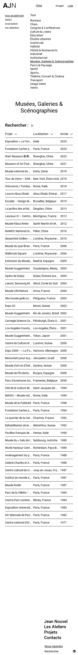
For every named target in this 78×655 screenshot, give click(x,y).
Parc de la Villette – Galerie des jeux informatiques (19, 492)
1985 (63, 492)
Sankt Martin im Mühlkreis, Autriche (46, 223)
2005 (63, 261)
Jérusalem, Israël (43, 358)
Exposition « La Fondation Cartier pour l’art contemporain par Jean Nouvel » (19, 141)
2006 (63, 246)
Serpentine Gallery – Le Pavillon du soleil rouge (19, 238)
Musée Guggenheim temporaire (19, 335)
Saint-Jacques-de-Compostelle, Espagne (46, 388)
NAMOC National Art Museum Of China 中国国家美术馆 (19, 231)
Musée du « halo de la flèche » (19, 440)
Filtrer (39, 5)
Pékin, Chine (40, 231)
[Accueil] (9, 4)
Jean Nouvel (56, 621)
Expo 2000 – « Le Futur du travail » (19, 350)
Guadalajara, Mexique (46, 268)
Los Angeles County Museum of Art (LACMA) (19, 328)
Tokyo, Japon (41, 335)
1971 (63, 522)
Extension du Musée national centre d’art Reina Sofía (19, 261)
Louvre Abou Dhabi (17, 194)
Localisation (43, 134)
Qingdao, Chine (42, 208)
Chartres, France (43, 418)
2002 (63, 306)
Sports (34, 73)
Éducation (36, 35)
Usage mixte (38, 84)
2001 (63, 321)
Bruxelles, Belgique (44, 201)
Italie (36, 141)
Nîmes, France (42, 500)
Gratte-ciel (37, 43)
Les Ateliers (55, 626)
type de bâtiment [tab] (14, 15)
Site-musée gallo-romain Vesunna (19, 298)
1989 (63, 440)
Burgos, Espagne (43, 373)
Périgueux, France (44, 298)
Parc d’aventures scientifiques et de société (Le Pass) (19, 380)
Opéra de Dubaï (14, 276)
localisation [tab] (11, 23)
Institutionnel (38, 58)
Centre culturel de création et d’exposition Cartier (19, 470)
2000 (63, 343)
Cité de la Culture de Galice (19, 388)
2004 (63, 283)
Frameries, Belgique (45, 380)
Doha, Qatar (40, 171)
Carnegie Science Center (19, 321)
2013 (63, 208)
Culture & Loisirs (40, 32)
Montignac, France (44, 216)
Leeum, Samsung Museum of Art (19, 283)
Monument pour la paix (19, 358)
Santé (34, 69)
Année (66, 134)
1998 (63, 403)
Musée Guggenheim (17, 268)
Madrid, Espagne (43, 261)
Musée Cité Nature (16, 291)
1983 (63, 507)
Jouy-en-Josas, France (46, 470)
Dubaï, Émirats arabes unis (46, 276)
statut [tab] (8, 19)
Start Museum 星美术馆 (19, 156)
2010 (63, 231)
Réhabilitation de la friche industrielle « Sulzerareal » (19, 425)
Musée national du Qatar (19, 171)
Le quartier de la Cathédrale (19, 418)
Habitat (35, 46)
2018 (63, 186)
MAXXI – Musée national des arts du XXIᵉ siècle (19, 395)
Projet (11, 134)
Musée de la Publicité (18, 403)
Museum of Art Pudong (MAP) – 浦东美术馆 (19, 164)
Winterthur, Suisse (44, 425)
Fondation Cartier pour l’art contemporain (19, 410)
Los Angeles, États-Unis (46, 328)
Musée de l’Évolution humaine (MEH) (19, 373)
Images (60, 5)
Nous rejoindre (54, 646)
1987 (63, 470)
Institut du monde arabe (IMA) (19, 477)
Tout (33, 15)
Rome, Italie (40, 186)
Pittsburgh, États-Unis (46, 321)
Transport (36, 80)
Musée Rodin (13, 485)
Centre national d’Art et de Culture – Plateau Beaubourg (19, 522)
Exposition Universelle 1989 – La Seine (19, 507)
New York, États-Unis (46, 179)
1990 (63, 433)
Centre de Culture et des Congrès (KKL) (19, 343)
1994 (63, 410)
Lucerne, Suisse (42, 343)
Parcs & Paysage (41, 65)
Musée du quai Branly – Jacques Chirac (19, 246)
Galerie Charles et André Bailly (19, 463)
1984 (63, 500)
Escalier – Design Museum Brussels (19, 201)
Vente (34, 87)
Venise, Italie (41, 433)
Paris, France (41, 149)
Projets (50, 632)
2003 (63, 298)
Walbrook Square (15, 253)
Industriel (36, 54)
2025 (63, 141)
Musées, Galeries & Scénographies (52, 61)
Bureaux (35, 20)
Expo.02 (10, 306)
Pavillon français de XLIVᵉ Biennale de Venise (19, 433)
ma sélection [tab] (12, 27)
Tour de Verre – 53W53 (19, 179)
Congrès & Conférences (45, 28)
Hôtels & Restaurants (43, 50)
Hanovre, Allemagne (45, 350)
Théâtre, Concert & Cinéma (47, 76)
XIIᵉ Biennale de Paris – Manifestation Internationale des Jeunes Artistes (19, 515)
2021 (63, 164)
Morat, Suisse (41, 306)
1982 (63, 515)
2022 (63, 156)
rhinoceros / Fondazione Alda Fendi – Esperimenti (19, 186)
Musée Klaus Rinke (16, 223)
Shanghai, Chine (43, 156)
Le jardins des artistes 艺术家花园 (19, 208)
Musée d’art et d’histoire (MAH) (19, 365)
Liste (70, 5)
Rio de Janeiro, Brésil (46, 313)
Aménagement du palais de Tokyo (19, 455)
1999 (63, 388)
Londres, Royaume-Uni (46, 238)
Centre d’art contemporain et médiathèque (19, 500)
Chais (33, 24)
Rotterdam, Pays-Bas (46, 448)
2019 (63, 171)
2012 (63, 216)
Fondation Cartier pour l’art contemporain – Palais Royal (19, 149)
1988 (63, 455)
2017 (63, 194)
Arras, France (41, 291)
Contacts (52, 637)
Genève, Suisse (42, 365)
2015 (63, 201)
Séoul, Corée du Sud (45, 283)
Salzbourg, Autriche (45, 440)
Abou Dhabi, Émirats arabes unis (46, 194)
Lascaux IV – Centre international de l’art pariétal (19, 216)
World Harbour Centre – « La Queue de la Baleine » (19, 448)
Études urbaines (40, 39)
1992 (63, 418)
